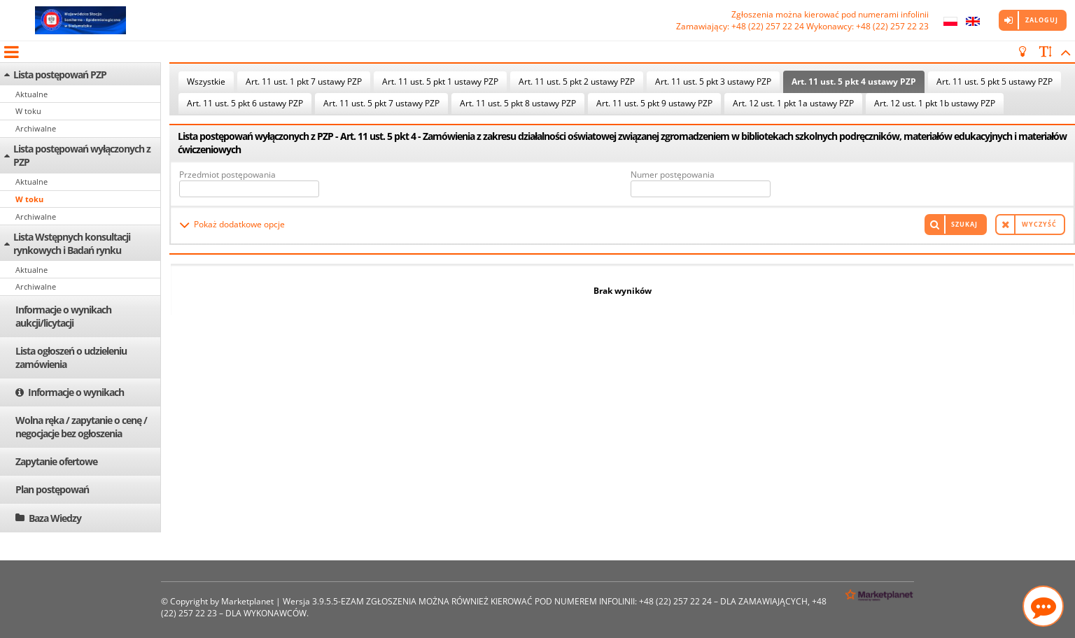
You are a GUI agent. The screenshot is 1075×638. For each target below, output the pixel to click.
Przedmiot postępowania (227, 174)
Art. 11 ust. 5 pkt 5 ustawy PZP (994, 81)
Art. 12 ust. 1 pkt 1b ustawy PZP (934, 103)
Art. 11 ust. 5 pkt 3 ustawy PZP (713, 81)
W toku (28, 111)
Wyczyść (1039, 224)
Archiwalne (35, 128)
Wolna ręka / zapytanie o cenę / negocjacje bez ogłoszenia (81, 426)
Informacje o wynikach (76, 392)
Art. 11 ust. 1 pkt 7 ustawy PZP (304, 81)
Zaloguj (1041, 19)
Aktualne (31, 94)
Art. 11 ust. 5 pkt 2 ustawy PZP (577, 81)
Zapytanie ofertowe (56, 461)
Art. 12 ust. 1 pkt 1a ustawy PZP (793, 103)
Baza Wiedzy (55, 518)
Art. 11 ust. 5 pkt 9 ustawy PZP (654, 103)
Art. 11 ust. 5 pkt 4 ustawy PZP (854, 81)
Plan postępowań (52, 489)
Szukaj (964, 224)
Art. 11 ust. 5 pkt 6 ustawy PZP (245, 103)
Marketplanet (247, 601)
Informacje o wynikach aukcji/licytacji (63, 316)
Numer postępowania (673, 174)
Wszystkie (206, 81)
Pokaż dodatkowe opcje (239, 224)
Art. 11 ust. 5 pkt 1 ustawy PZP (440, 81)
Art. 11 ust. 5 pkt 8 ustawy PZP (518, 103)
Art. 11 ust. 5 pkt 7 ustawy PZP (381, 103)
